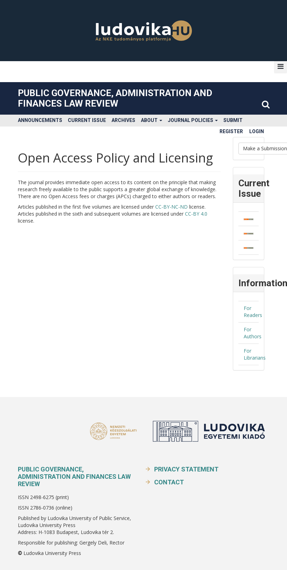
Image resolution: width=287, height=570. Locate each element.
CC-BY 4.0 (196, 213)
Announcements (40, 120)
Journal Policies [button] (193, 120)
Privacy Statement (186, 469)
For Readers (253, 311)
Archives (123, 120)
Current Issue (87, 120)
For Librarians (255, 354)
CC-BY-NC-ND (171, 206)
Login (256, 131)
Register (231, 131)
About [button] (151, 120)
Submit (233, 120)
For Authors (252, 333)
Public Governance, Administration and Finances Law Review (115, 98)
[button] (280, 66)
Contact (169, 482)
